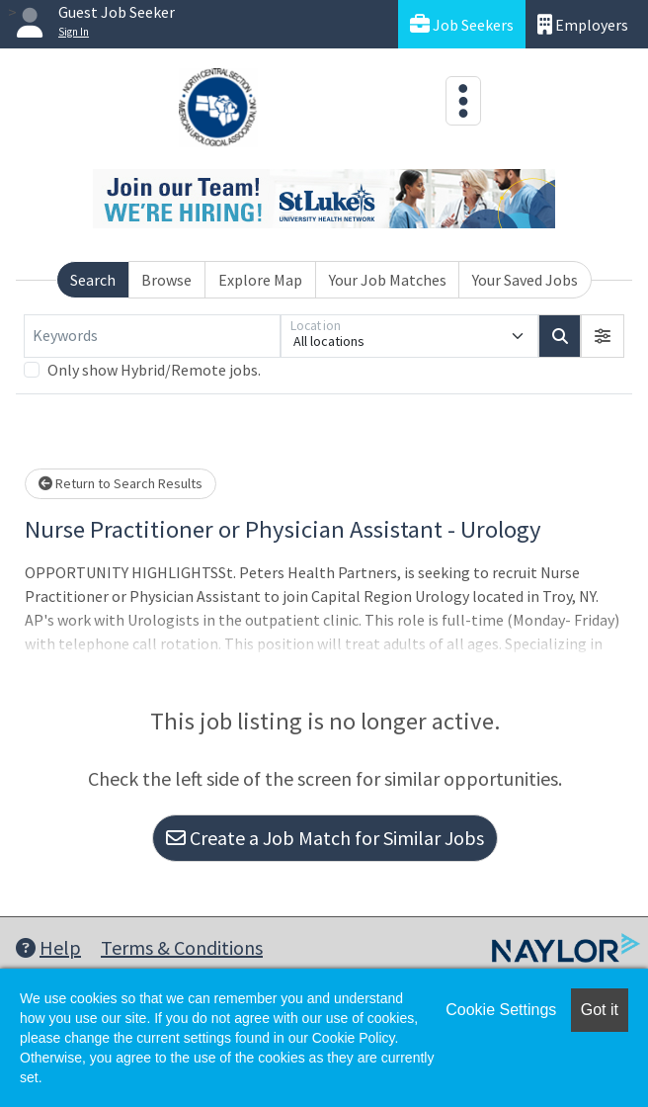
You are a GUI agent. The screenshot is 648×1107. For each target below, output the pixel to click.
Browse (166, 280)
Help (48, 947)
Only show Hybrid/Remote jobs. (154, 370)
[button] (602, 336)
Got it (599, 1009)
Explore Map (260, 280)
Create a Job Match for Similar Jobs (325, 837)
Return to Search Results (120, 483)
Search (93, 280)
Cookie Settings (501, 1009)
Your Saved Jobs (525, 280)
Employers (582, 24)
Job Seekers (462, 24)
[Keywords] (152, 336)
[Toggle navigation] (463, 101)
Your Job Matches (387, 280)
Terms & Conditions (182, 947)
